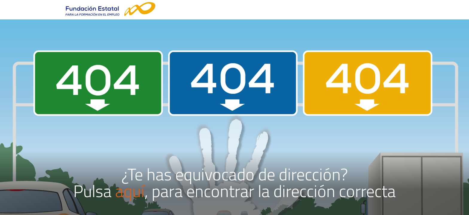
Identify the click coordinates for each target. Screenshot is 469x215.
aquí (129, 191)
